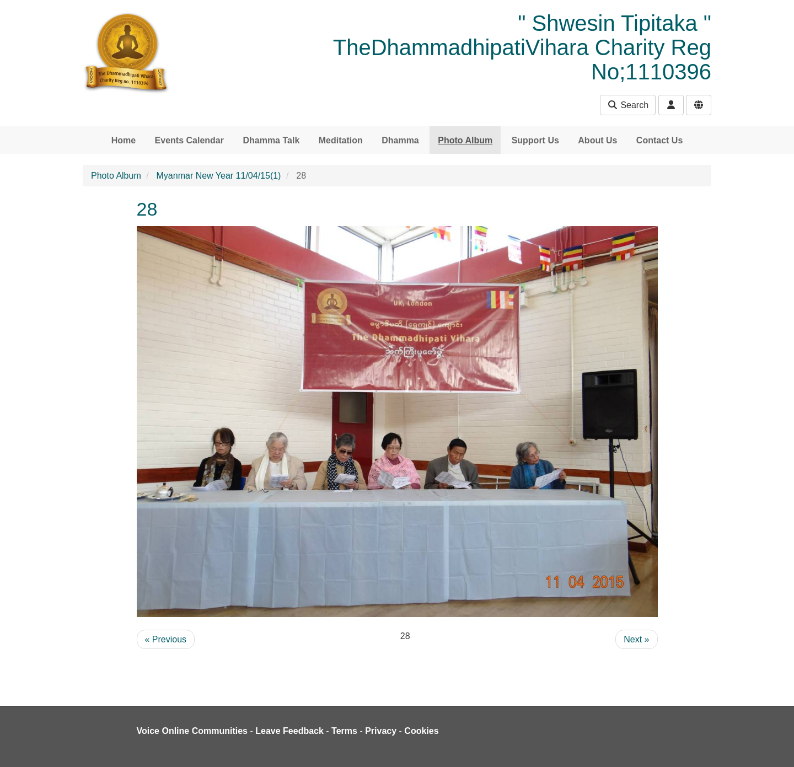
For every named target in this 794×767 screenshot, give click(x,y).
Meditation (341, 140)
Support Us (535, 140)
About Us (597, 140)
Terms (344, 731)
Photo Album (465, 140)
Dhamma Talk (271, 140)
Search (627, 105)
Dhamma (400, 140)
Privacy (380, 731)
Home (123, 140)
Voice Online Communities (192, 731)
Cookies (421, 731)
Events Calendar (189, 140)
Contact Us (659, 140)
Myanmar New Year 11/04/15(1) (219, 175)
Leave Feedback (289, 731)
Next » (636, 639)
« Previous (166, 639)
